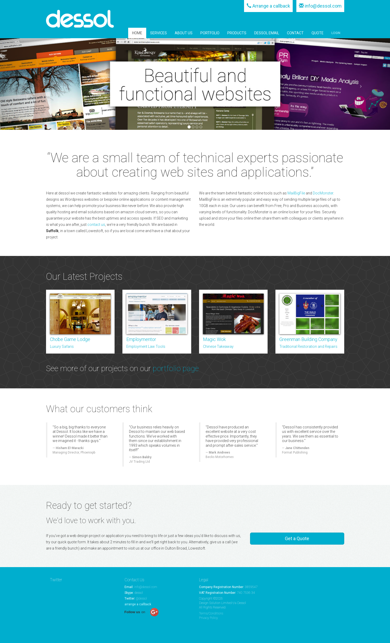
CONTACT (295, 33)
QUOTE (318, 33)
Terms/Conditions (211, 613)
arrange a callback (138, 604)
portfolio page (176, 368)
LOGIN (335, 33)
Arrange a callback (271, 6)
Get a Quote (297, 538)
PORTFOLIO (209, 33)
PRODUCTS (236, 33)
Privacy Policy (208, 618)
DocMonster (323, 193)
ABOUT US (184, 33)
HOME (137, 33)
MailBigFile (296, 193)
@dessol (141, 598)
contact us (96, 224)
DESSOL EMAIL (266, 33)
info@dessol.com (323, 6)
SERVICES (158, 33)
